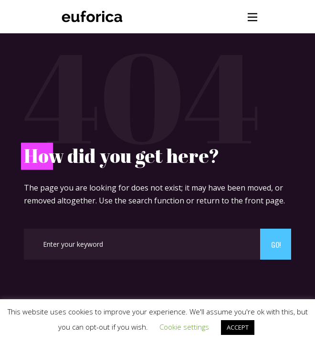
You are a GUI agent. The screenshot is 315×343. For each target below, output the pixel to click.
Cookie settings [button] (184, 327)
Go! (276, 244)
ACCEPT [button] (238, 327)
